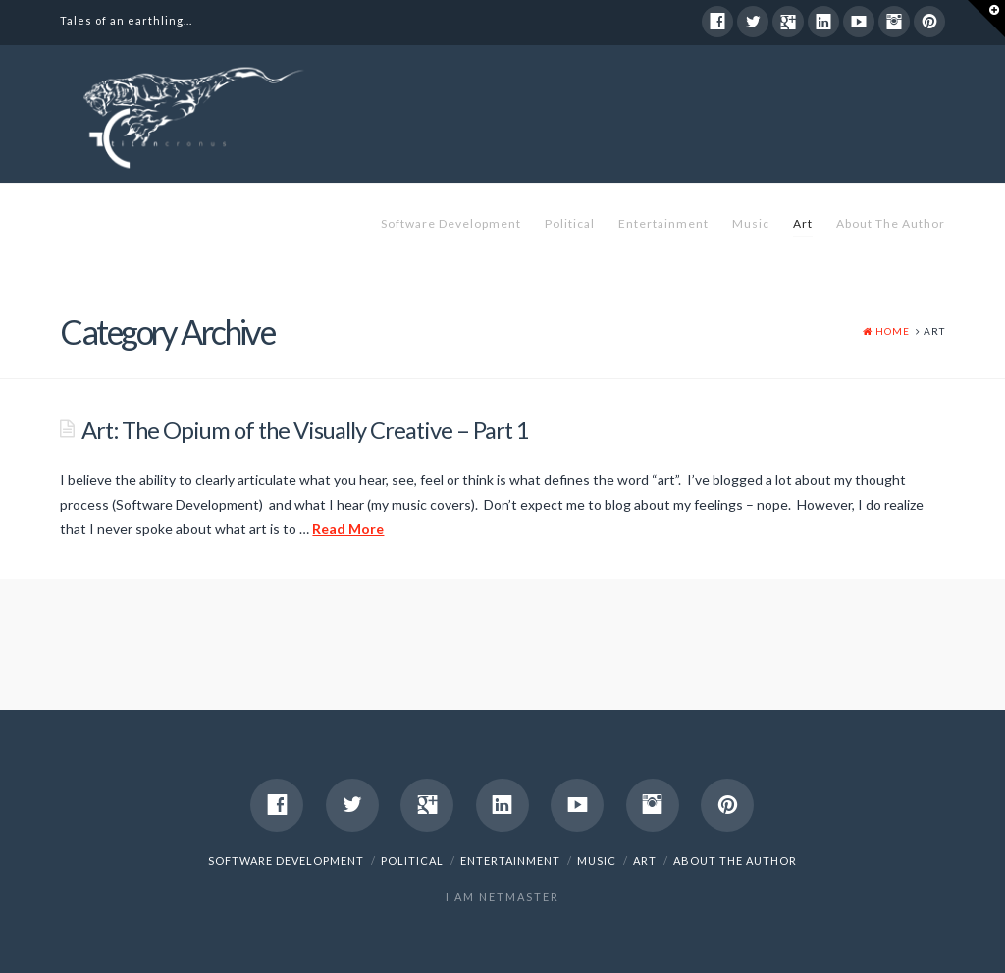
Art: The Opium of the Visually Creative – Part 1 (305, 430)
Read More (348, 528)
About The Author (890, 223)
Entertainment (663, 223)
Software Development (451, 223)
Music (750, 223)
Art (803, 223)
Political (570, 223)
